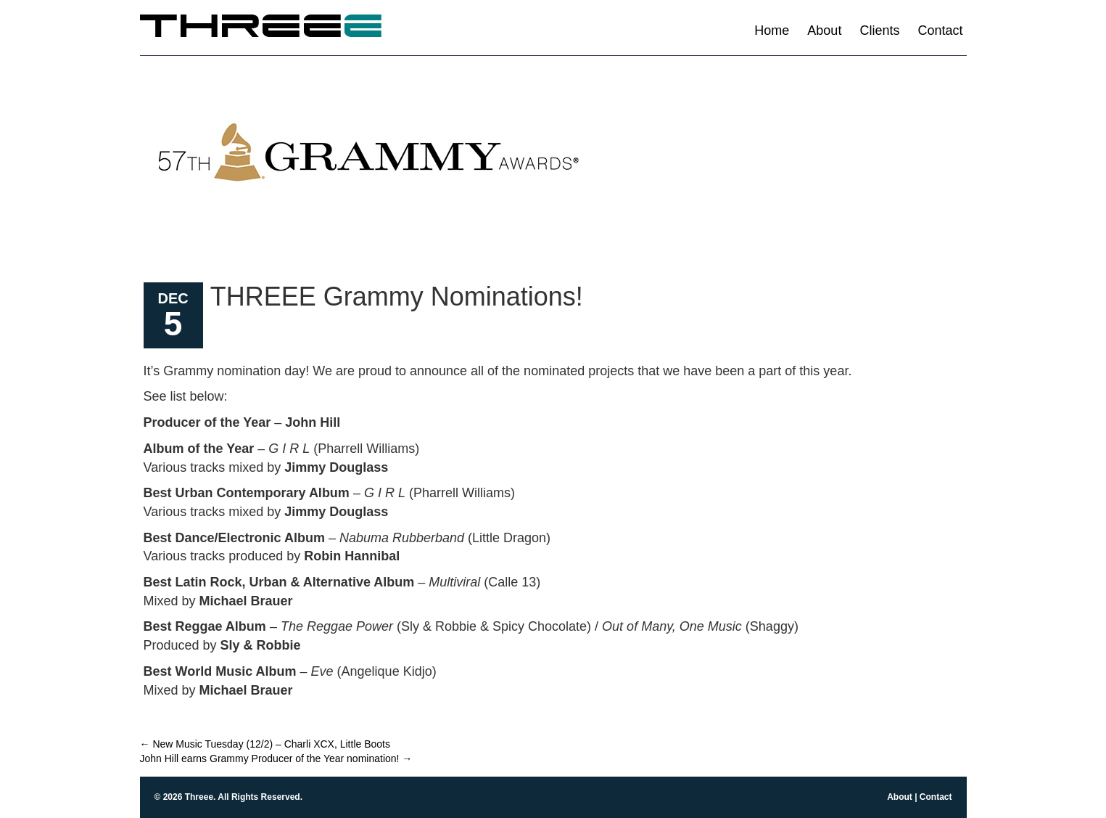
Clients (879, 30)
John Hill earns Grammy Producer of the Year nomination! (276, 758)
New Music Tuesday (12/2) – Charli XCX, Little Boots (265, 744)
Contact (939, 30)
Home (771, 30)
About (824, 30)
